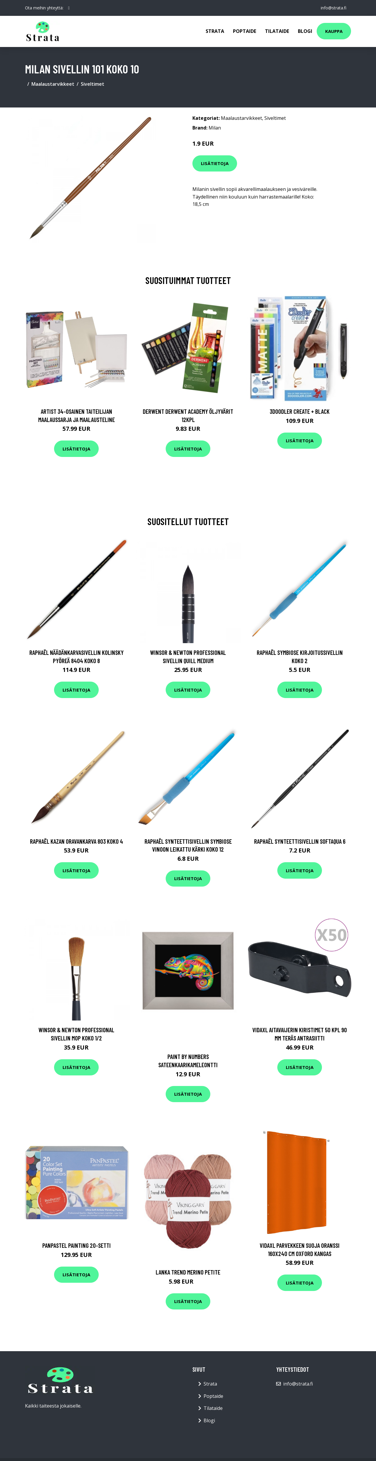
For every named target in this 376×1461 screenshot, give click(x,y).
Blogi (305, 31)
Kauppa (334, 31)
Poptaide (244, 31)
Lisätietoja (215, 163)
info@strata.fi (333, 8)
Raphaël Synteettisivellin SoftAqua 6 (299, 841)
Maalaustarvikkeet (52, 84)
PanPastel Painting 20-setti (76, 1245)
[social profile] (69, 8)
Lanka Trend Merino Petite (188, 1272)
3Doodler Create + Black (300, 411)
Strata (215, 31)
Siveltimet (92, 84)
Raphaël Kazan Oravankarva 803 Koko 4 (76, 841)
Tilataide (277, 31)
